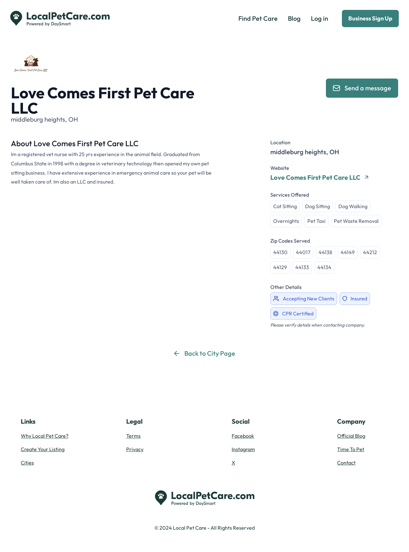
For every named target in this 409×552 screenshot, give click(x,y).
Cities (27, 462)
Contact (346, 462)
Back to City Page (204, 353)
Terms (133, 436)
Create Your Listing (43, 449)
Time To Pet (350, 449)
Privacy (134, 449)
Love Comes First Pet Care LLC (319, 177)
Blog (294, 18)
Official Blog (351, 436)
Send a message (362, 88)
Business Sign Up (370, 18)
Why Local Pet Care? (44, 436)
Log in (319, 18)
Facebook (243, 436)
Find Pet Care (258, 18)
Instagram (243, 449)
